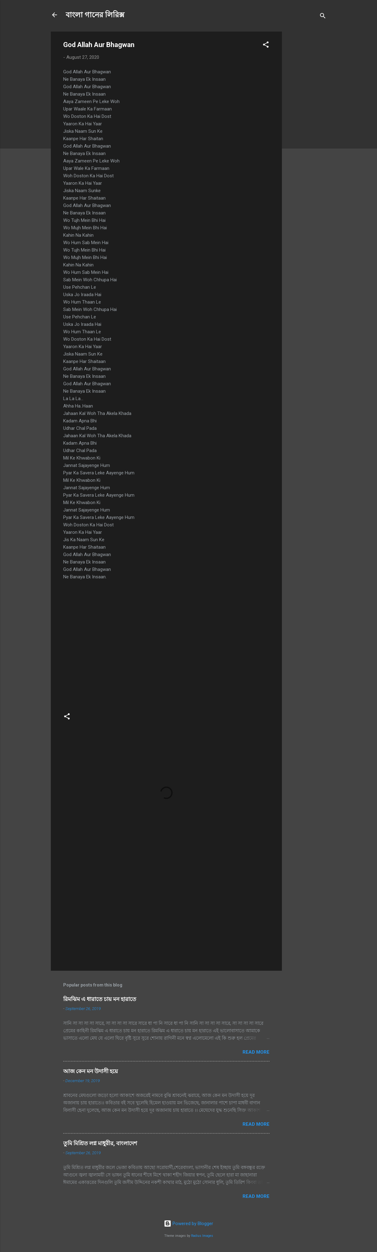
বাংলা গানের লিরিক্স (95, 15)
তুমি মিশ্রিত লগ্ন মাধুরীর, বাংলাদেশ (100, 1143)
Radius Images (202, 1236)
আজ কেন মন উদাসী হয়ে (90, 1071)
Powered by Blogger (188, 1223)
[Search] (323, 16)
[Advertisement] (307, 124)
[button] (266, 45)
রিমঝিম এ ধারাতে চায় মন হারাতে (99, 999)
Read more (256, 1052)
